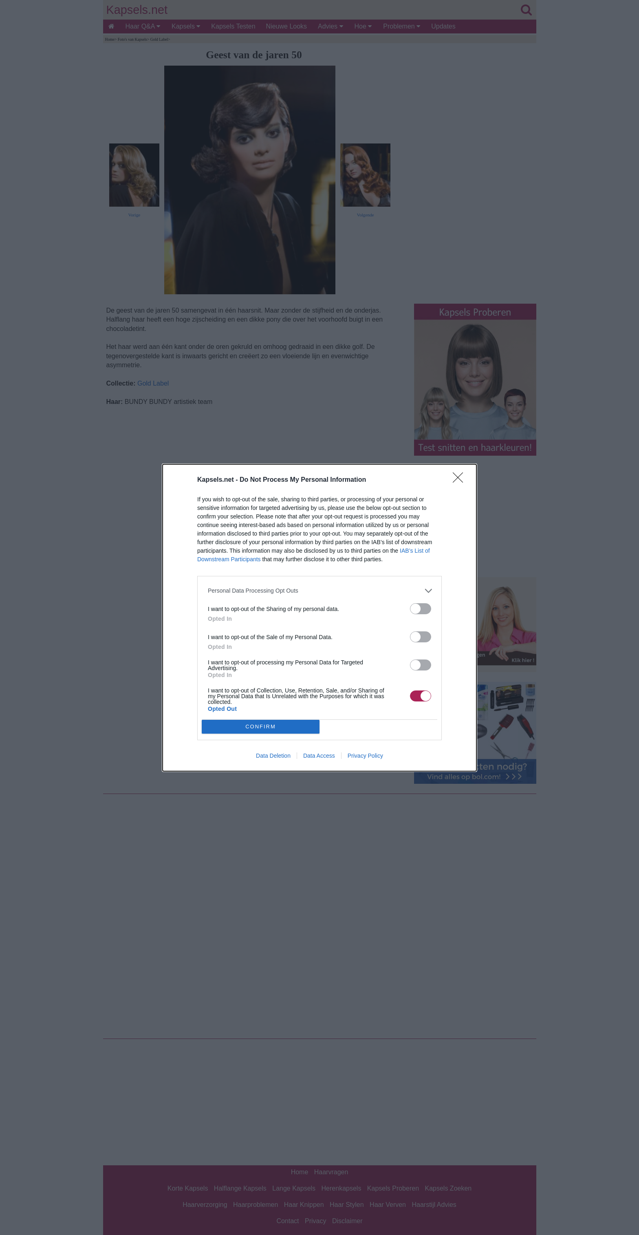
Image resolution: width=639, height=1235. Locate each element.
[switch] (420, 608)
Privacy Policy (365, 755)
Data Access (319, 755)
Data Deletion (273, 755)
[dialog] (319, 617)
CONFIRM (260, 726)
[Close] (460, 480)
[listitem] (319, 591)
